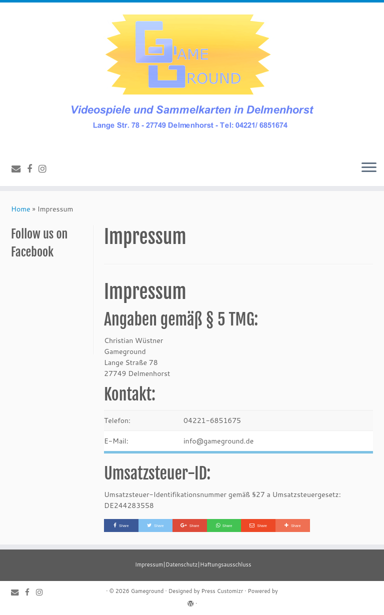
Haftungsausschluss (225, 564)
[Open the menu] (369, 168)
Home (20, 209)
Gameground (147, 591)
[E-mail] (19, 168)
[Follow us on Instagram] (45, 168)
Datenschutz (182, 564)
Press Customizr (222, 591)
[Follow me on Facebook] (32, 168)
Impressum (149, 564)
